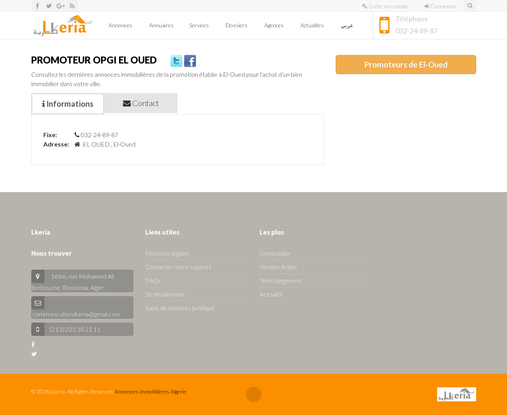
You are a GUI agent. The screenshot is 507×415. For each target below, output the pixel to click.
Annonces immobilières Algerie (151, 391)
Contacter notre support (178, 266)
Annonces (121, 25)
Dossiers (237, 25)
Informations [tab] (67, 103)
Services (199, 25)
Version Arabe (278, 266)
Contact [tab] (141, 103)
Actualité (271, 294)
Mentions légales (167, 253)
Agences (274, 25)
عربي (347, 25)
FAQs (152, 280)
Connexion (440, 6)
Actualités (313, 25)
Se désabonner (165, 294)
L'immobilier (275, 253)
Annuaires (161, 25)
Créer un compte (385, 6)
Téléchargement (281, 280)
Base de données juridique (180, 307)
